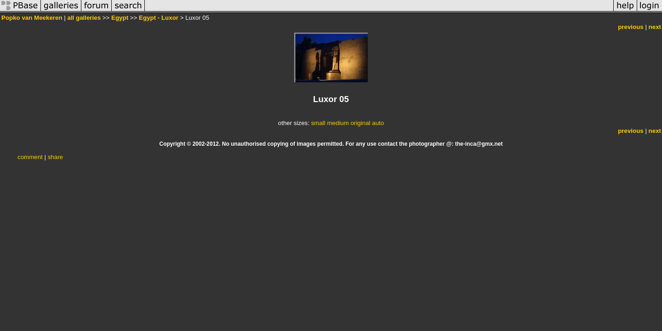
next (655, 26)
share (55, 157)
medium (337, 123)
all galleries (84, 17)
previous (631, 26)
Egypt (119, 17)
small (318, 123)
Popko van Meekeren (32, 17)
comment (30, 157)
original (361, 123)
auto (378, 123)
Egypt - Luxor (158, 17)
